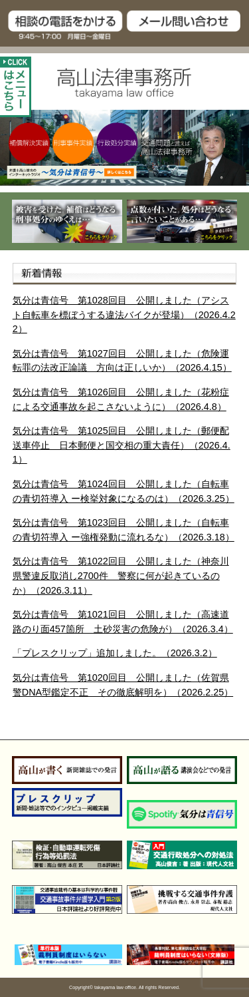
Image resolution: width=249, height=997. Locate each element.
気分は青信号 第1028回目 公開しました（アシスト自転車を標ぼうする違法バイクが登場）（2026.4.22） (124, 314)
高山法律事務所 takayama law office (124, 83)
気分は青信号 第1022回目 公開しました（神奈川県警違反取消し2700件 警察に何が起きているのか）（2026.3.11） (121, 575)
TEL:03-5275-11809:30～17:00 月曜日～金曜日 (62, 25)
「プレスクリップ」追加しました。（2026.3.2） (115, 653)
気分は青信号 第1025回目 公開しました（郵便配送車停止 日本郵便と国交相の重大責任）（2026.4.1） (121, 445)
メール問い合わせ (187, 25)
